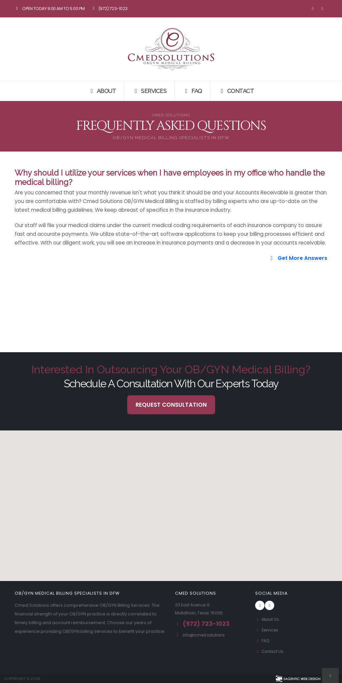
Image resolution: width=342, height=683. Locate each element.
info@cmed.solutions (205, 635)
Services (149, 91)
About (102, 91)
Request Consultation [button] (171, 405)
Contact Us (270, 651)
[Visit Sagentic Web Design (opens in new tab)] (298, 678)
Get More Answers (298, 258)
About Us (268, 619)
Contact (236, 91)
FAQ (192, 91)
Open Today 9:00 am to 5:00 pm (50, 8)
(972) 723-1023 (109, 8)
